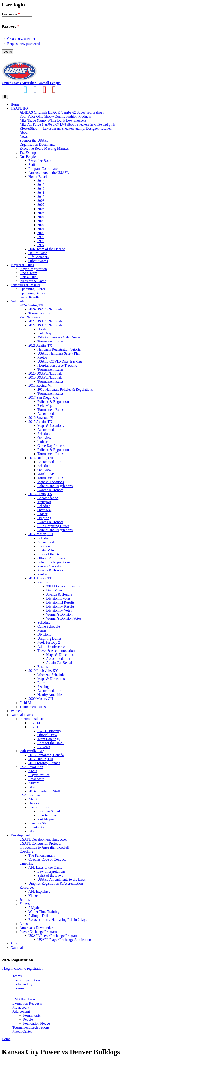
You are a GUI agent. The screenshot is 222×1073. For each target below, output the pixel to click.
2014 (40, 181)
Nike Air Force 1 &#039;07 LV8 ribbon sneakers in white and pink (67, 124)
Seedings (43, 687)
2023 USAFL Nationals (45, 321)
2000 (40, 233)
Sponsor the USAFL (34, 140)
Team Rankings (48, 739)
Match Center (22, 1031)
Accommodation (49, 413)
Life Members (38, 257)
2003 (40, 221)
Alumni (33, 783)
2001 (40, 229)
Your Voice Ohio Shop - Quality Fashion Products (55, 116)
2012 (40, 189)
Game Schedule (48, 626)
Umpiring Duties (49, 638)
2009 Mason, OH (40, 699)
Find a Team (28, 273)
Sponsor (18, 988)
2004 (40, 217)
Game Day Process (51, 446)
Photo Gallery (22, 984)
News (24, 136)
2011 (40, 193)
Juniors (25, 899)
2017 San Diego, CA (43, 397)
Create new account (21, 39)
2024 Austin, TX (31, 305)
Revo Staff (36, 779)
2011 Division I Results (63, 586)
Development (20, 835)
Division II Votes (58, 598)
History (33, 803)
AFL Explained (39, 891)
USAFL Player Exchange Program (53, 936)
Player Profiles (39, 775)
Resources (27, 887)
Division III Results (60, 602)
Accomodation (47, 498)
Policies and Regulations (55, 486)
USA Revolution (31, 767)
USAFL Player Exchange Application (64, 940)
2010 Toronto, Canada (44, 763)
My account (20, 1007)
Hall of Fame (37, 253)
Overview (44, 438)
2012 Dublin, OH (40, 759)
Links (24, 924)
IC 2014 (34, 723)
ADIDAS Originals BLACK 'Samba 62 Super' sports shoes (62, 112)
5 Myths (34, 907)
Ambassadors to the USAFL (48, 172)
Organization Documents (37, 144)
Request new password (23, 44)
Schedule (43, 434)
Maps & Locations (50, 426)
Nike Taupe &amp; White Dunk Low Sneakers (53, 120)
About (24, 132)
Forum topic (32, 1015)
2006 (40, 209)
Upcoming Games (32, 293)
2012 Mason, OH (40, 534)
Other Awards (38, 261)
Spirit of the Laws (50, 875)
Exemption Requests (27, 1003)
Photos (42, 357)
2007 (40, 205)
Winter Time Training (43, 911)
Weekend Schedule (51, 675)
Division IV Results (60, 606)
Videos (33, 895)
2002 (40, 225)
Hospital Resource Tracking (57, 365)
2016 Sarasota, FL (41, 417)
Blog (31, 787)
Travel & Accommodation (56, 650)
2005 (40, 213)
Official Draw (47, 735)
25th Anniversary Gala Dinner (58, 337)
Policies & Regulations (53, 401)
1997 (40, 245)
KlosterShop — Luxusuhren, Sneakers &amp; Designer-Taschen (66, 128)
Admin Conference (51, 646)
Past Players (46, 819)
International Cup (32, 719)
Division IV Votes (59, 610)
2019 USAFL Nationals (45, 377)
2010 (40, 197)
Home (15, 104)
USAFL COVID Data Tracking (59, 361)
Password (10, 26)
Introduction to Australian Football (44, 847)
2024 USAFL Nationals (45, 309)
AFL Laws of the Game (45, 867)
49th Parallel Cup (32, 751)
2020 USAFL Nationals (45, 373)
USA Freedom (30, 795)
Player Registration (33, 269)
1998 (40, 241)
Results (42, 582)
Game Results (29, 297)
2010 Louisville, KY (43, 670)
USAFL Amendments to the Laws (61, 879)
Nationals (17, 301)
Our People (28, 156)
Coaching (26, 851)
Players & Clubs (22, 265)
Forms (41, 630)
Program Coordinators (44, 168)
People (28, 1019)
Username (11, 14)
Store (14, 944)
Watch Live (45, 474)
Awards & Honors (50, 490)
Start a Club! (29, 277)
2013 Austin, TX (40, 494)
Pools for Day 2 (48, 642)
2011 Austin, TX (40, 578)
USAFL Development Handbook (43, 839)
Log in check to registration (22, 968)
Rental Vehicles (48, 550)
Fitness (25, 903)
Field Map (44, 333)
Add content (21, 1011)
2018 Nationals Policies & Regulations (65, 389)
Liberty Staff (37, 827)
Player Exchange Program (38, 932)
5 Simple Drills (39, 915)
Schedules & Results (25, 285)
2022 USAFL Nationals (45, 325)
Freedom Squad (48, 811)
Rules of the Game (33, 281)
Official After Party (51, 558)
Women (16, 711)
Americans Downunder (36, 928)
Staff (31, 164)
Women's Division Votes (63, 618)
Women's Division (59, 614)
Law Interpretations (51, 871)
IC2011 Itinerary (49, 731)
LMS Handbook (24, 999)
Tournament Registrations (30, 1027)
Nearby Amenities (50, 695)
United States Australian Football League (31, 83)
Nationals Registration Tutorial (59, 349)
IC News (43, 747)
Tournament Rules (41, 313)
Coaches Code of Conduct (47, 859)
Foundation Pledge (36, 1023)
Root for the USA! (50, 743)
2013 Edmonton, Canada (46, 755)
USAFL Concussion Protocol (40, 843)
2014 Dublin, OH (40, 458)
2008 (40, 201)
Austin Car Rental (59, 662)
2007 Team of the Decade (46, 249)
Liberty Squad (47, 815)
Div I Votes (54, 590)
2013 (40, 185)
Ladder (42, 442)
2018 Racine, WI (40, 385)
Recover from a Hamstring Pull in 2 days (57, 919)
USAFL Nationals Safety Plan (58, 353)
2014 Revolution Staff (44, 791)
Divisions (44, 634)
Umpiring (44, 518)
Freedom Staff (38, 823)
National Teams (22, 715)
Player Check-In (49, 566)
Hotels (42, 329)
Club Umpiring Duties (53, 526)
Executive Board (40, 160)
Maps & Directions (60, 654)
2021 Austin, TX (40, 345)
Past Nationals (30, 317)
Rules (41, 683)
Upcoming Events (32, 289)
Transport (44, 502)
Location (43, 546)
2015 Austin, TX (40, 421)
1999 (40, 237)
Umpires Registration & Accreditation (55, 883)
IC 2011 (34, 727)
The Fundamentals (41, 855)
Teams (17, 976)
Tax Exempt (28, 152)
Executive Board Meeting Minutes (44, 148)
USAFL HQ (19, 108)
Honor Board (37, 176)
